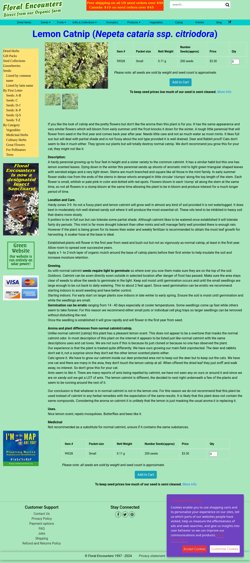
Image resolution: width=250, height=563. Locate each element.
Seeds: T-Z (13, 120)
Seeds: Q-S (13, 115)
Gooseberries (11, 65)
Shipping (41, 538)
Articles (199, 22)
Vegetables (156, 22)
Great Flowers (15, 145)
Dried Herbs (24, 22)
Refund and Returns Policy (41, 543)
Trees (9, 154)
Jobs (41, 533)
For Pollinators (16, 149)
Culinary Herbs (16, 140)
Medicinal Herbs (17, 135)
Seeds (45, 22)
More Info (224, 92)
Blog (219, 22)
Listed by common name (18, 78)
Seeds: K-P (13, 110)
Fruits (61, 22)
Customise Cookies (224, 549)
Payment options (41, 524)
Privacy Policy (41, 519)
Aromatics (112, 22)
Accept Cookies (195, 549)
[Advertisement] (21, 363)
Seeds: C (12, 100)
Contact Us (42, 514)
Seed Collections (14, 61)
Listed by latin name (19, 85)
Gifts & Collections (84, 22)
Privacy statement (152, 556)
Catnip (179, 22)
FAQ (42, 528)
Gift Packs (10, 56)
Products (133, 22)
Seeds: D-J (13, 105)
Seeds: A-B (13, 95)
